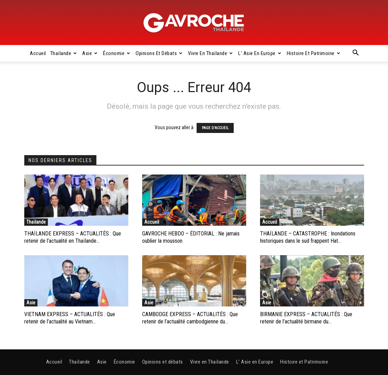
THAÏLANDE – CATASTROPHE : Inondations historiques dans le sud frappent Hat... (307, 237)
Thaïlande (63, 53)
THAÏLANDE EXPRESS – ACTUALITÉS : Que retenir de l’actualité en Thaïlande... (72, 237)
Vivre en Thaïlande (210, 53)
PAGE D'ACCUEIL (215, 128)
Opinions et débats (159, 53)
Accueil (38, 53)
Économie (116, 53)
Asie (90, 53)
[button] (355, 53)
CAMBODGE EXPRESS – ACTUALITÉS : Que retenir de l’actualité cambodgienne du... (190, 318)
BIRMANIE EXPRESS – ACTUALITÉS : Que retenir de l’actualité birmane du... (306, 318)
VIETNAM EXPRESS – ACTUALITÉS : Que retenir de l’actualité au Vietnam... (69, 318)
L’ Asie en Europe (259, 53)
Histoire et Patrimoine (313, 53)
